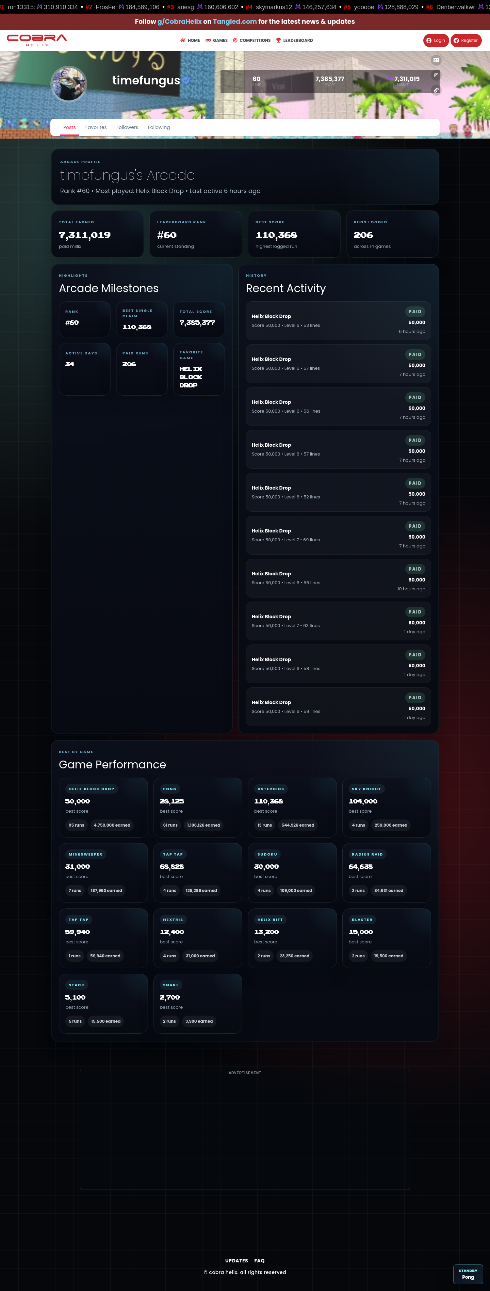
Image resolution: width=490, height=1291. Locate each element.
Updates (236, 1260)
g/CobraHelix (180, 21)
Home (190, 40)
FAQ (259, 1260)
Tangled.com (235, 21)
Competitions (252, 40)
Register (466, 40)
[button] (436, 60)
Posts (69, 127)
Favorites (96, 127)
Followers (127, 127)
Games (217, 40)
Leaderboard (294, 40)
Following (159, 127)
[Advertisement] (245, 1142)
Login (435, 40)
